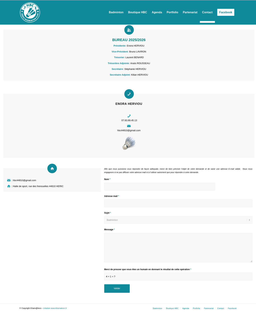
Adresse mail (111, 196)
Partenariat (208, 308)
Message (109, 229)
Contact (220, 308)
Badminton (157, 308)
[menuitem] (116, 12)
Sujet (107, 213)
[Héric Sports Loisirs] (30, 12)
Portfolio (196, 308)
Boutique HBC (172, 308)
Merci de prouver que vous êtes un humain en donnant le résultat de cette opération (147, 269)
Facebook (232, 308)
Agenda (185, 308)
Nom (107, 179)
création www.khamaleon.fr (55, 308)
